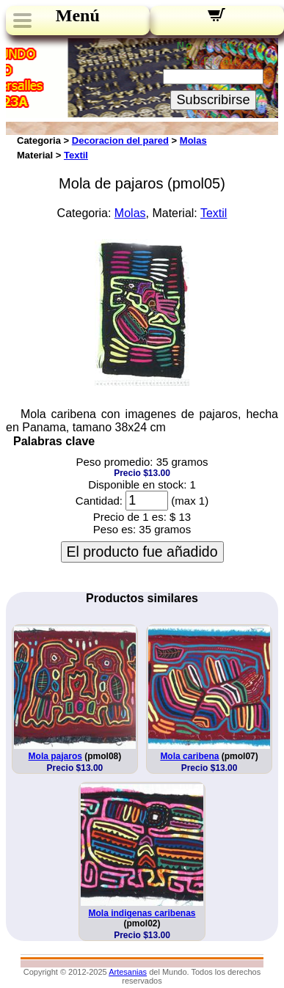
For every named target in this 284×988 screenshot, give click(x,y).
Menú (78, 15)
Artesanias (128, 971)
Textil (76, 155)
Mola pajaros (55, 756)
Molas (193, 140)
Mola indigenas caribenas (141, 913)
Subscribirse (213, 99)
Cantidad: (99, 500)
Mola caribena (189, 756)
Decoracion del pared (120, 140)
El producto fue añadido (142, 552)
